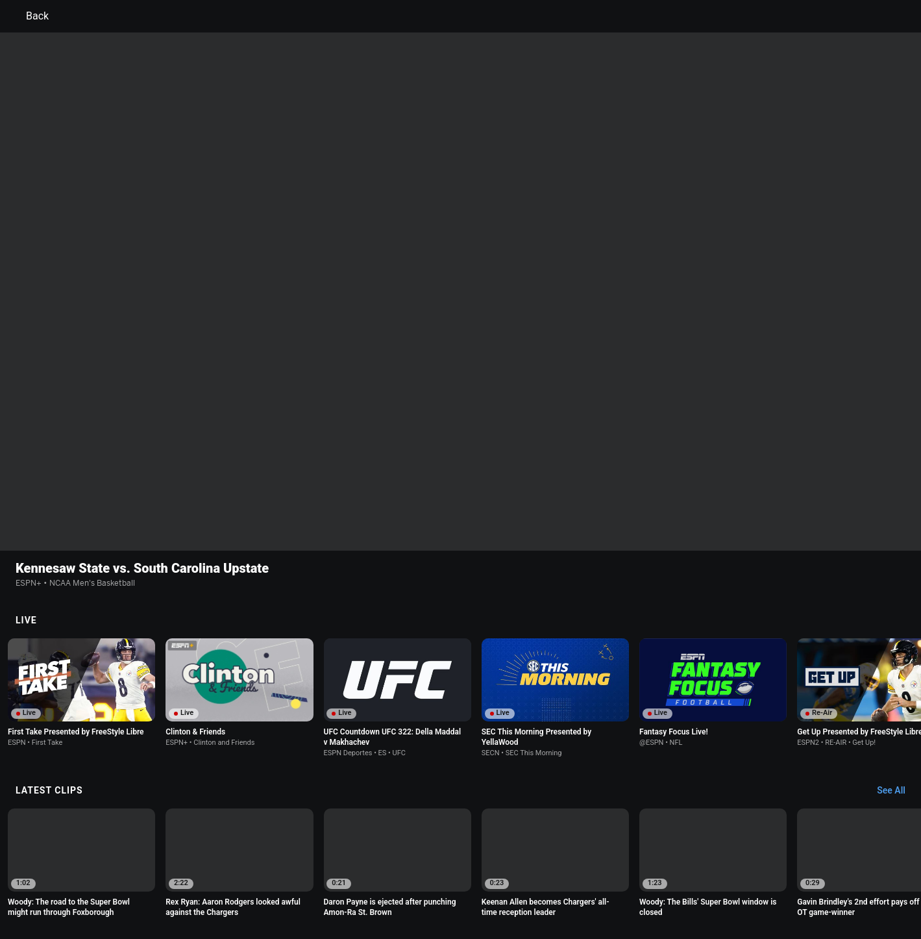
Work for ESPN (464, 889)
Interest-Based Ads (523, 878)
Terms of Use (144, 878)
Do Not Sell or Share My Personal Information (203, 889)
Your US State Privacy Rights (296, 878)
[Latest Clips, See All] (897, 655)
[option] (81, 557)
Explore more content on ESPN (460, 832)
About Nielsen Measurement (621, 878)
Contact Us (320, 889)
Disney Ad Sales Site (389, 889)
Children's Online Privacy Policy (419, 878)
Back (29, 16)
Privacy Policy (205, 878)
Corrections (524, 889)
